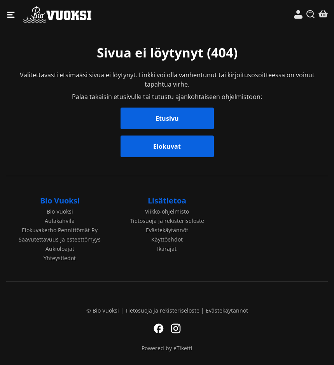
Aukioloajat (59, 248)
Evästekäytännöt (167, 230)
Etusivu (167, 118)
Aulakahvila (60, 220)
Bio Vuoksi (95, 14)
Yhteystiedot (60, 258)
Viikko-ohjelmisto (167, 211)
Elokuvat (167, 146)
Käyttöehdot (167, 239)
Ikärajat (167, 248)
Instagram (176, 328)
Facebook (158, 328)
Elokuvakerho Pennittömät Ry (60, 230)
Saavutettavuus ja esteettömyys (60, 239)
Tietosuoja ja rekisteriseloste (167, 220)
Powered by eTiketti (167, 348)
